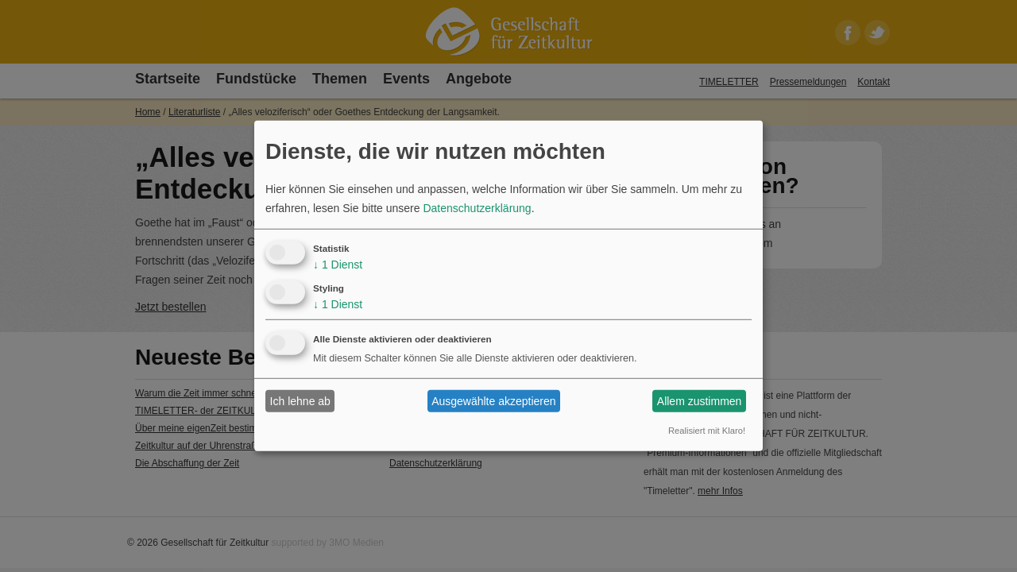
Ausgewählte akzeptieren (493, 401)
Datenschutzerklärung (477, 208)
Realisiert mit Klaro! (706, 430)
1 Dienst (337, 264)
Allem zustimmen (699, 401)
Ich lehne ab (300, 401)
